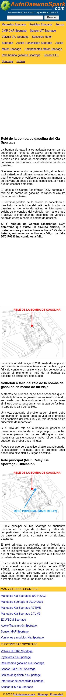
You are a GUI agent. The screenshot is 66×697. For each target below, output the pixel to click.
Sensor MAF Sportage (15, 631)
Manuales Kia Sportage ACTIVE (21, 607)
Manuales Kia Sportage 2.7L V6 (20, 613)
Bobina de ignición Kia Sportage (21, 675)
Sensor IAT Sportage (43, 30)
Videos (20, 61)
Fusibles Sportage (40, 24)
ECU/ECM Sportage (13, 619)
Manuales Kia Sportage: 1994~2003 (23, 595)
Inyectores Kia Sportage (16, 657)
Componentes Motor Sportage (43, 48)
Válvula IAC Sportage (15, 36)
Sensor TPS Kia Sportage (17, 686)
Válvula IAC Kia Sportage (17, 651)
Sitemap (42, 694)
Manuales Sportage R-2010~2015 (22, 601)
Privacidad (56, 694)
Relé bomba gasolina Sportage (21, 55)
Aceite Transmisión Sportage (34, 42)
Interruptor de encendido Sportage (22, 680)
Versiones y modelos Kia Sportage (22, 637)
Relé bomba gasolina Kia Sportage (22, 663)
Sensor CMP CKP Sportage (18, 669)
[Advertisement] (33, 101)
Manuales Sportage (14, 24)
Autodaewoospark (24, 694)
